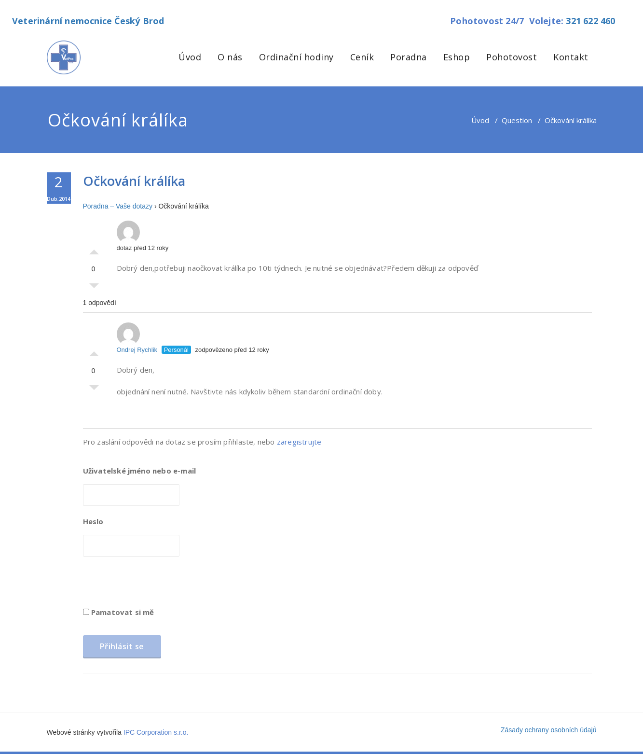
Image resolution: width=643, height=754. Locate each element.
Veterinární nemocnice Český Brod (88, 21)
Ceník (362, 57)
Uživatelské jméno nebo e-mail (139, 470)
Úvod (189, 57)
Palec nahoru (94, 249)
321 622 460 (590, 21)
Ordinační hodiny (296, 57)
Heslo (93, 521)
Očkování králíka (134, 181)
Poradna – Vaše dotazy (118, 206)
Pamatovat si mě (118, 612)
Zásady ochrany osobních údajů (548, 730)
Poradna (408, 57)
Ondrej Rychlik (137, 337)
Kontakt (570, 57)
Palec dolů (94, 288)
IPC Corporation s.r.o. (156, 732)
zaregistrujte (299, 442)
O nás (230, 57)
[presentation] (156, 585)
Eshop (456, 57)
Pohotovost (511, 57)
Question (517, 120)
